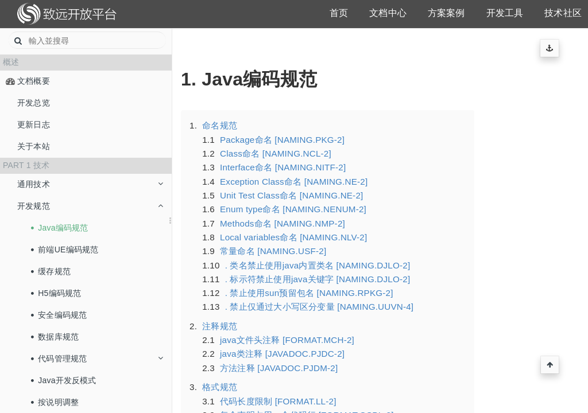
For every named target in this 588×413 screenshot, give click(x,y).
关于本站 (33, 146)
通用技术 (90, 184)
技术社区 (563, 13)
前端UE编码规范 (65, 249)
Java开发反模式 (63, 380)
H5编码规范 (56, 293)
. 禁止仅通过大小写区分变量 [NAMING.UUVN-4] (319, 306)
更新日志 (33, 124)
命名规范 (219, 125)
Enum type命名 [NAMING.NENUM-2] (293, 209)
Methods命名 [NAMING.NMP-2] (282, 223)
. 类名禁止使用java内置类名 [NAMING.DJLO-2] (318, 265)
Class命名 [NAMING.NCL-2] (275, 153)
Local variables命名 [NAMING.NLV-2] (293, 237)
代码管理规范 (97, 358)
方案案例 (446, 13)
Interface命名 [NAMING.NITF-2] (283, 167)
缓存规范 (51, 271)
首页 (339, 13)
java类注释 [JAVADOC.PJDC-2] (282, 354)
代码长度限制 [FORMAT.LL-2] (278, 401)
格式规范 (219, 387)
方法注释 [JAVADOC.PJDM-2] (279, 368)
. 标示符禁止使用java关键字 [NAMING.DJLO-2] (318, 279)
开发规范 (90, 206)
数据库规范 (55, 336)
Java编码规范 (59, 227)
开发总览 (33, 102)
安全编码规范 (59, 315)
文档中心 (388, 13)
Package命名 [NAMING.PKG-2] (282, 140)
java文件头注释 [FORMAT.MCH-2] (287, 340)
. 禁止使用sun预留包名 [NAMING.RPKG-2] (309, 293)
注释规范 (219, 326)
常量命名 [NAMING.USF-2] (273, 251)
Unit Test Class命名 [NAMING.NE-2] (291, 195)
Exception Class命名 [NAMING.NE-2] (294, 181)
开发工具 (505, 13)
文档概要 (33, 80)
